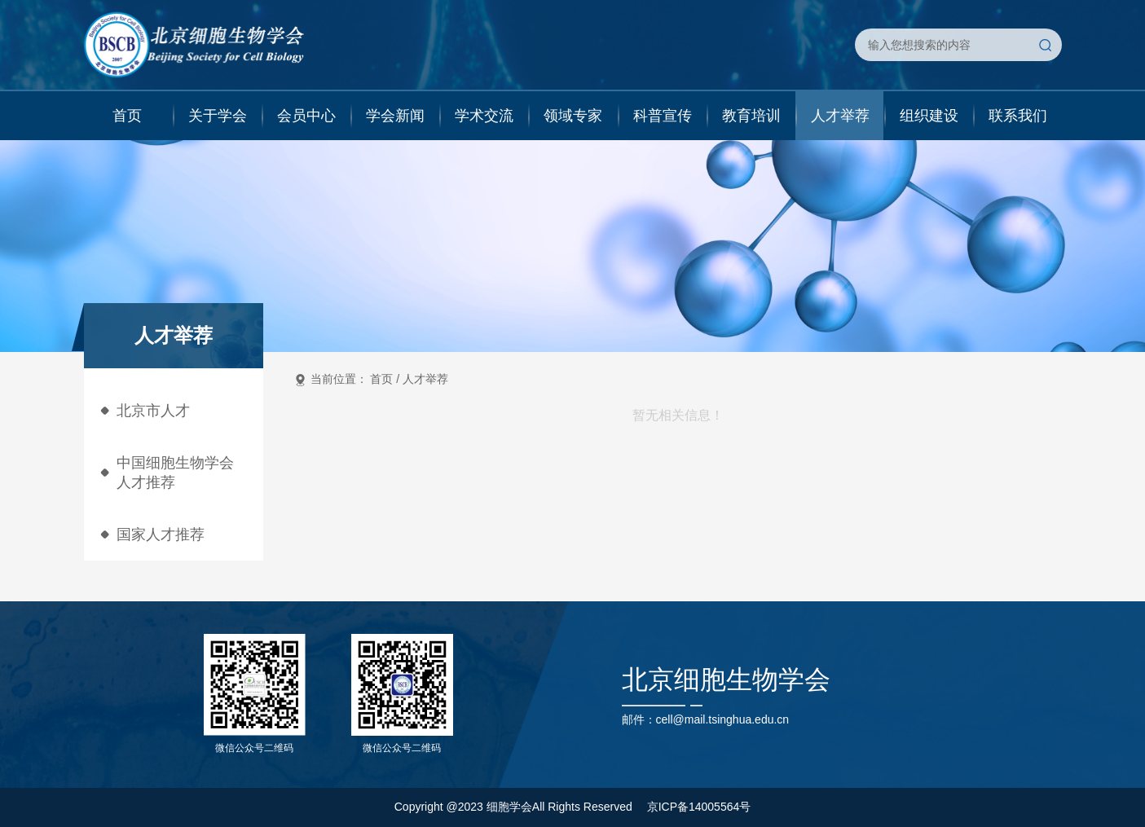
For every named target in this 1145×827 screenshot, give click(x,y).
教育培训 (751, 116)
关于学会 (217, 116)
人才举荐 (840, 116)
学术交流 (484, 116)
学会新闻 (395, 116)
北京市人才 (153, 411)
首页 (127, 116)
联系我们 (1018, 116)
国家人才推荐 (161, 534)
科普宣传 (662, 116)
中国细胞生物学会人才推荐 (175, 472)
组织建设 (929, 116)
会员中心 (306, 116)
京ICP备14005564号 (699, 806)
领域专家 (573, 116)
